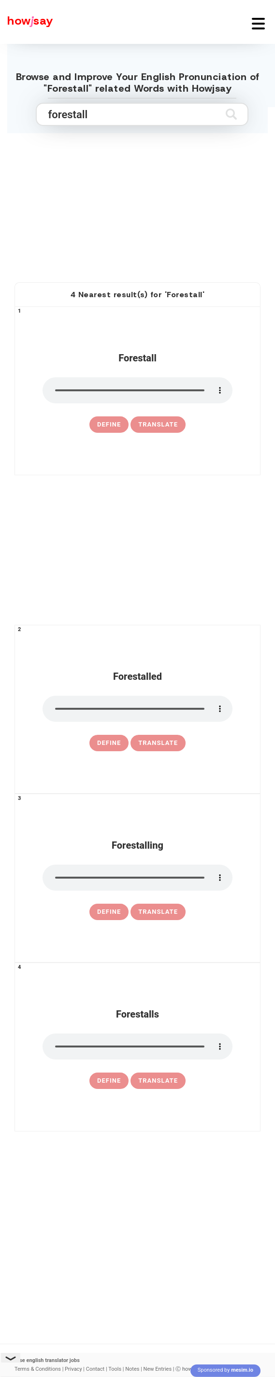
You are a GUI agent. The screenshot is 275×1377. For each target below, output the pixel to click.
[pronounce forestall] (137, 390)
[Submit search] (231, 114)
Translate (158, 424)
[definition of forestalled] (109, 743)
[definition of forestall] (109, 424)
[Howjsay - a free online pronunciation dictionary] (26, 22)
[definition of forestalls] (109, 1081)
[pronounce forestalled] (137, 709)
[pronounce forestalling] (137, 878)
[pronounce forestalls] (137, 1046)
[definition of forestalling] (109, 912)
